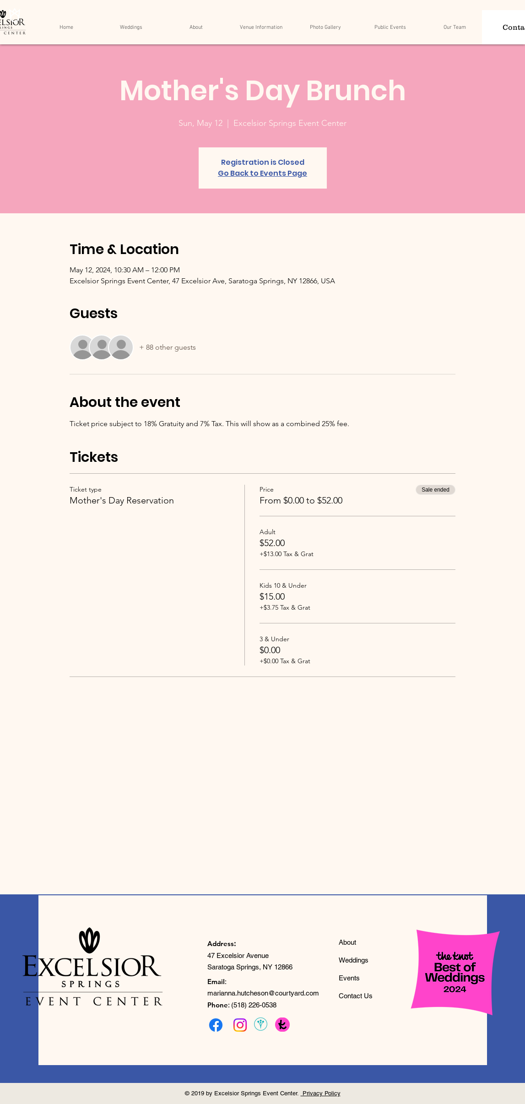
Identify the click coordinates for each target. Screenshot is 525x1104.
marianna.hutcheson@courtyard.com (263, 993)
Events (349, 978)
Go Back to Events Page (262, 173)
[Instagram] (240, 1025)
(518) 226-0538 (253, 1005)
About (347, 942)
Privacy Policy (321, 1093)
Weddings (353, 960)
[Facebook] (216, 1025)
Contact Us (356, 996)
